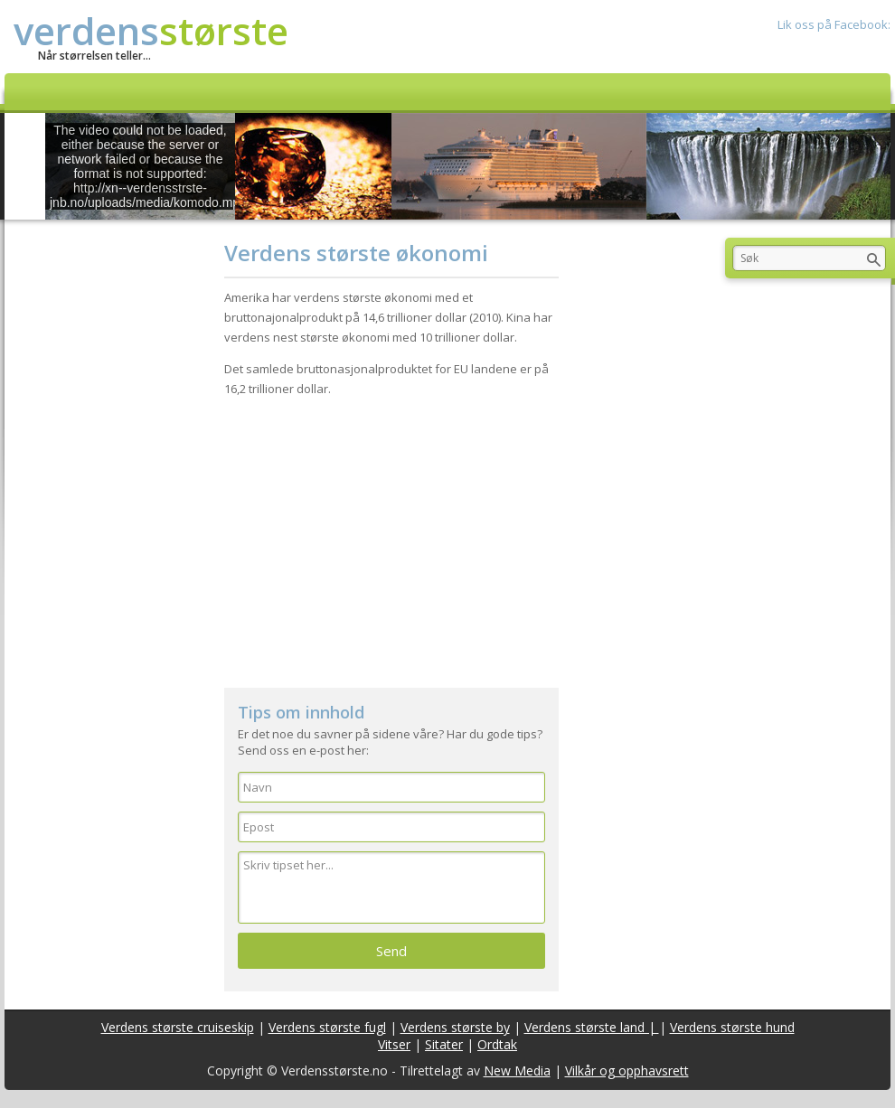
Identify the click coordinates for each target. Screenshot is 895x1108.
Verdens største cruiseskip (177, 1027)
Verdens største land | (591, 1027)
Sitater (444, 1044)
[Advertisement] (391, 534)
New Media (517, 1070)
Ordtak (497, 1044)
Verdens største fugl (327, 1027)
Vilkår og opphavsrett (627, 1070)
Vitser (394, 1044)
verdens (151, 30)
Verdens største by (455, 1027)
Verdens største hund (732, 1027)
